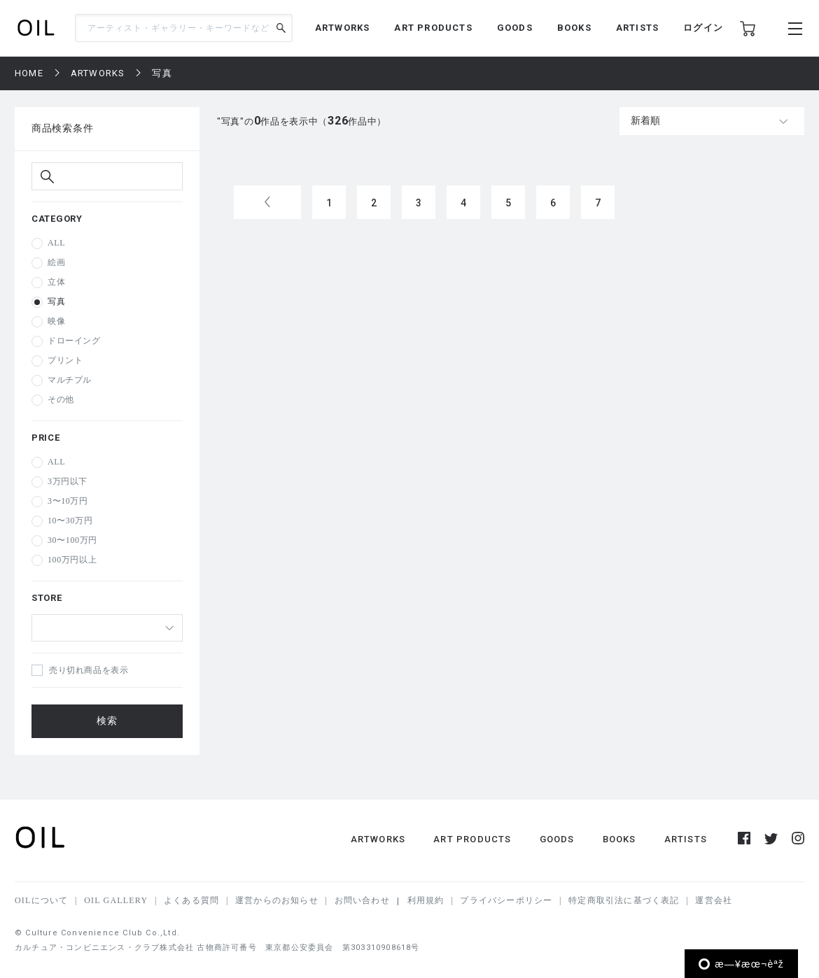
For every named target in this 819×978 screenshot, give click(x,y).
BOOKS (574, 27)
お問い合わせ (362, 900)
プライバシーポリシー (506, 900)
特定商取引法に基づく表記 (623, 900)
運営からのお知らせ (276, 900)
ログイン (703, 27)
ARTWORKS (342, 27)
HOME (29, 73)
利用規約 (425, 900)
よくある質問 (191, 900)
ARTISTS (637, 27)
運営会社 (713, 900)
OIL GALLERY (116, 900)
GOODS (515, 27)
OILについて (41, 900)
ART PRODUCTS (433, 27)
